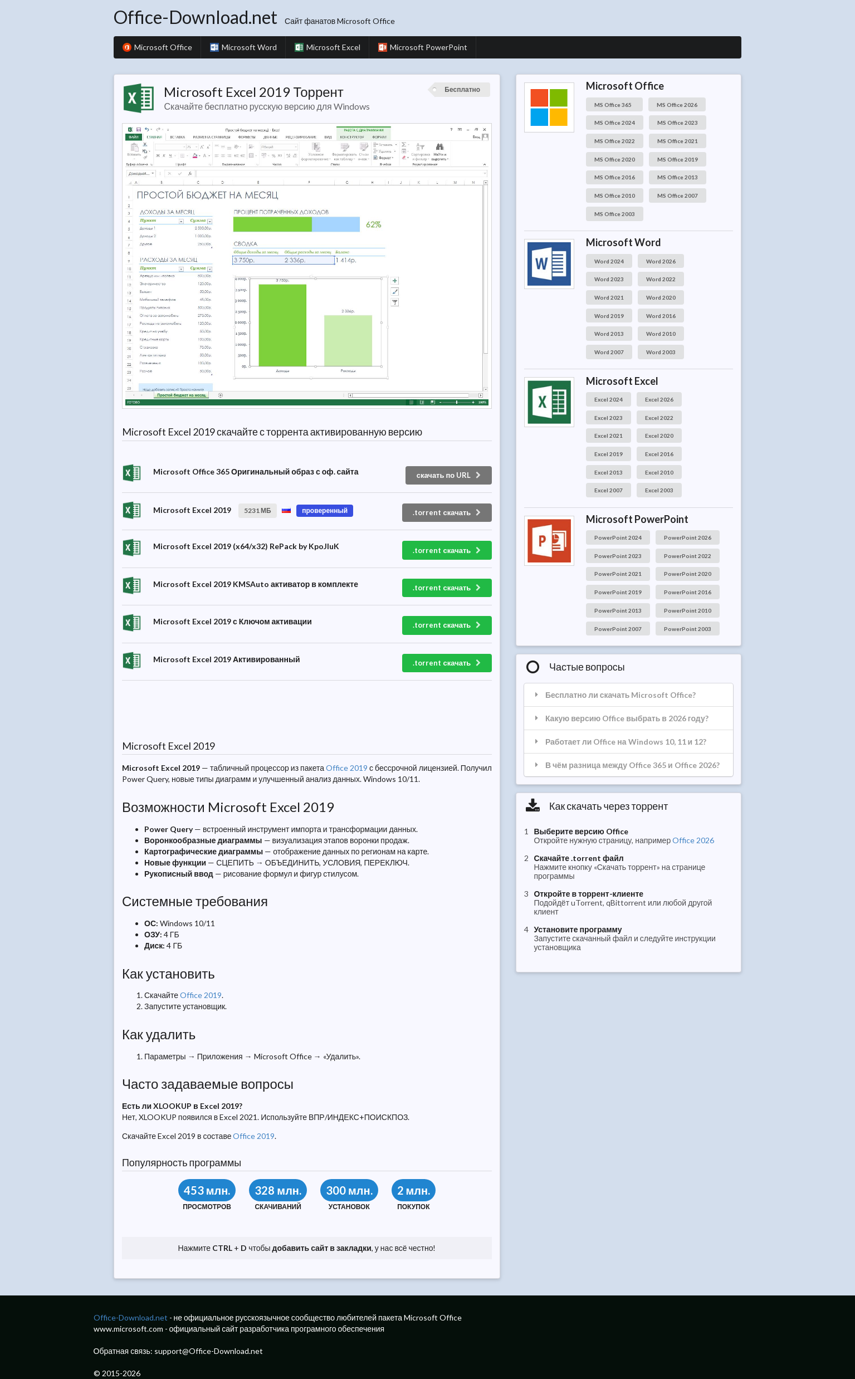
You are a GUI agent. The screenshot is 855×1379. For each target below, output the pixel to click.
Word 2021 (609, 297)
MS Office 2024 (614, 122)
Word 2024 (609, 261)
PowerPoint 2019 (618, 592)
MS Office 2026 (677, 104)
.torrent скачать (447, 512)
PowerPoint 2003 (687, 628)
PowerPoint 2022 (687, 555)
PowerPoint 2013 (618, 610)
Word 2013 (609, 333)
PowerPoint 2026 (687, 537)
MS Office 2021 (677, 141)
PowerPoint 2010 (687, 610)
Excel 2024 (608, 399)
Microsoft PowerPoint (422, 47)
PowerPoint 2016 (687, 592)
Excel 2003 (659, 490)
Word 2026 (661, 261)
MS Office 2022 (614, 141)
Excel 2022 (659, 417)
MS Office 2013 (677, 177)
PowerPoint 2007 (618, 628)
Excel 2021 (608, 435)
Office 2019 (347, 767)
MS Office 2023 (677, 122)
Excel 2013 (608, 472)
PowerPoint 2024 (618, 537)
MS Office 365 (614, 104)
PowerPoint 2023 (618, 555)
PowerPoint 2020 (687, 573)
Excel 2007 (608, 490)
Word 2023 (609, 279)
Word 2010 (661, 333)
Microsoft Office (157, 47)
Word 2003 (661, 352)
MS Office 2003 (614, 214)
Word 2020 (661, 297)
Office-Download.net (195, 17)
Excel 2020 (659, 435)
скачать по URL (449, 475)
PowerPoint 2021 (618, 573)
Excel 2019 (608, 454)
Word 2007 (609, 352)
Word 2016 (661, 315)
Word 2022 (661, 279)
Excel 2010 (659, 472)
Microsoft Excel (327, 47)
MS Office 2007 (677, 195)
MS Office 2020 (614, 159)
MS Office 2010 (614, 195)
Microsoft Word (243, 47)
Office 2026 (693, 840)
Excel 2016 (659, 454)
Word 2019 (609, 315)
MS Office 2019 (677, 159)
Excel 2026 (659, 399)
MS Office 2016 (614, 177)
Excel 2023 (608, 417)
